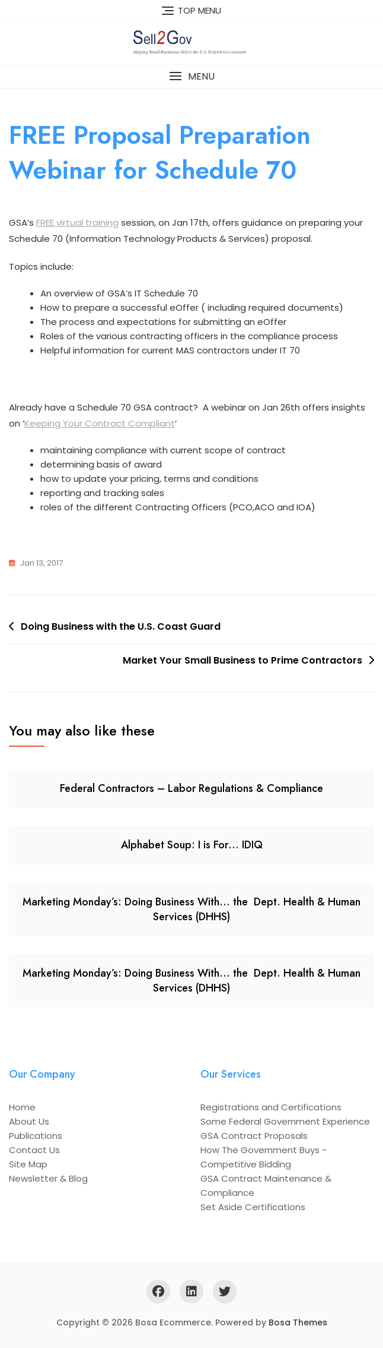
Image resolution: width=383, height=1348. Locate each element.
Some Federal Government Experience (285, 1121)
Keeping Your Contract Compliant (99, 423)
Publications (35, 1135)
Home (22, 1107)
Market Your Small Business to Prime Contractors (242, 660)
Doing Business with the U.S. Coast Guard (121, 626)
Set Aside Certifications (252, 1207)
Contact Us (34, 1150)
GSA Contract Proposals (254, 1135)
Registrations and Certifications (270, 1107)
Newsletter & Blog (48, 1178)
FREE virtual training (77, 222)
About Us (29, 1121)
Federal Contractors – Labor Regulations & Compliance (191, 788)
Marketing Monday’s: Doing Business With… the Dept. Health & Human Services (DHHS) (191, 909)
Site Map (28, 1164)
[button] (191, 76)
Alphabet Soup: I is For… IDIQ (192, 845)
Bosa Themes (298, 1322)
